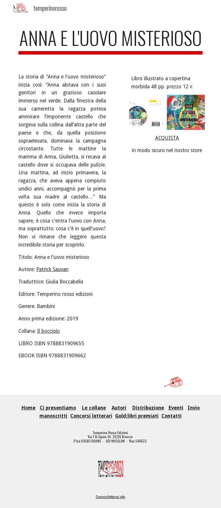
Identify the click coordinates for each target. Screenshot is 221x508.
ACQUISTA (167, 138)
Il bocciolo (48, 331)
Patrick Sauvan (52, 269)
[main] (110, 40)
